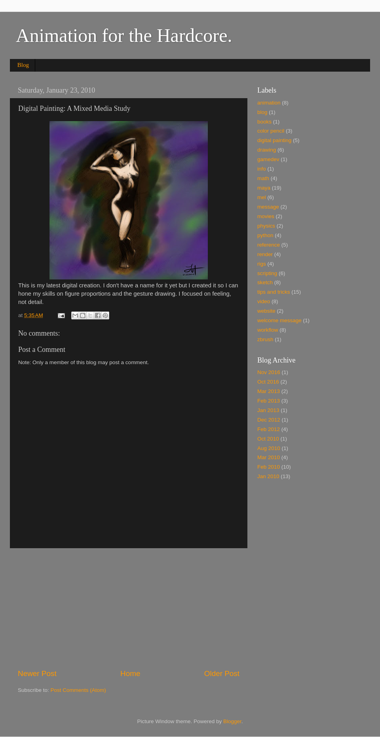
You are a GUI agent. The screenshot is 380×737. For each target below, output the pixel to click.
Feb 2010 (268, 467)
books (264, 122)
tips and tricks (273, 292)
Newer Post (37, 673)
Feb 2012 (268, 429)
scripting (267, 273)
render (265, 254)
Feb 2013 (268, 401)
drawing (266, 150)
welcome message (279, 320)
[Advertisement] (128, 608)
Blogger (232, 721)
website (266, 311)
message (268, 207)
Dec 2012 (268, 420)
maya (263, 188)
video (263, 301)
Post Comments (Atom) (78, 690)
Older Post (221, 673)
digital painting (274, 140)
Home (130, 673)
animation (269, 103)
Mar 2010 (268, 457)
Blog (23, 65)
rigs (261, 264)
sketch (265, 282)
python (265, 235)
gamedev (268, 159)
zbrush (265, 339)
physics (266, 226)
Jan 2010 (268, 476)
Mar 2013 (268, 391)
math (263, 178)
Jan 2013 (268, 410)
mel (261, 197)
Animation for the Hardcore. (124, 35)
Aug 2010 (268, 448)
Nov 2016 (268, 372)
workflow (267, 330)
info (261, 169)
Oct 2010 (268, 439)
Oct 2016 (268, 382)
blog (262, 112)
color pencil (270, 131)
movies (265, 216)
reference (268, 245)
